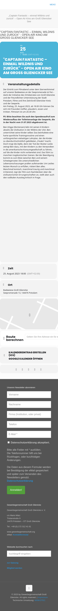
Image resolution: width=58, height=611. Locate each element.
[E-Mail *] (29, 434)
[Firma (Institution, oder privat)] (29, 414)
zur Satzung (12, 563)
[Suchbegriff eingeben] (29, 554)
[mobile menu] (53, 4)
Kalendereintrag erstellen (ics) (27, 354)
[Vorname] (29, 394)
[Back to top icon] (29, 588)
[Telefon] (29, 424)
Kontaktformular (20, 535)
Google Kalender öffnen (26, 358)
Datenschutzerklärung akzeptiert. (29, 442)
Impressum (43, 597)
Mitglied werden (14, 568)
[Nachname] (29, 404)
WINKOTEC (39, 600)
